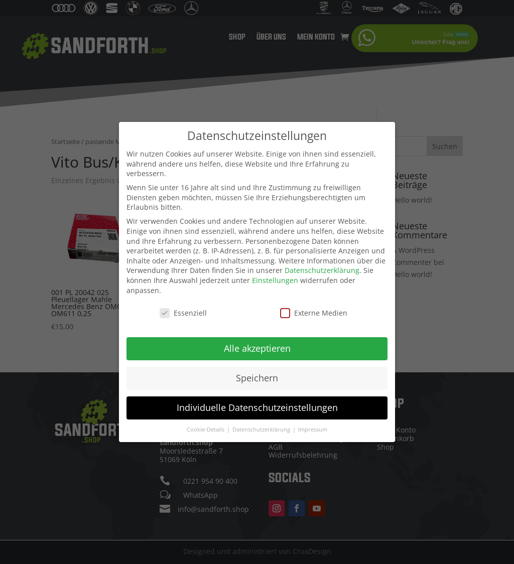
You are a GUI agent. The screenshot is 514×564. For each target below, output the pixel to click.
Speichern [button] (257, 378)
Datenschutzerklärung (322, 270)
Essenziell (183, 313)
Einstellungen (275, 280)
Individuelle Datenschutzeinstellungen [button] (257, 407)
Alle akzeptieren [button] (257, 348)
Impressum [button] (312, 429)
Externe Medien (313, 313)
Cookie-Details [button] (206, 429)
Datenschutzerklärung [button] (262, 429)
